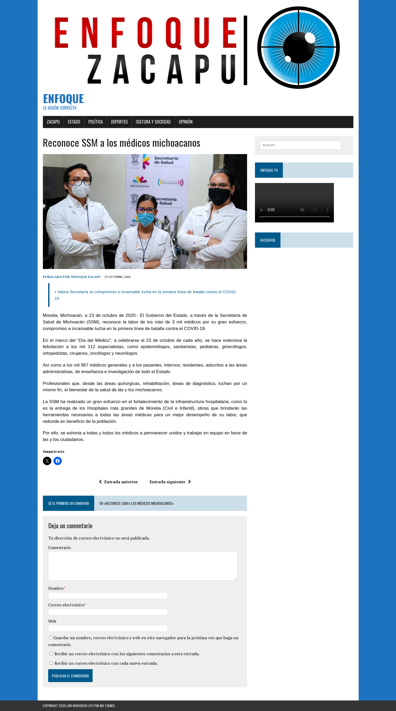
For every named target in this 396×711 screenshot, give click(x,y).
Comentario (59, 547)
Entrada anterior (118, 482)
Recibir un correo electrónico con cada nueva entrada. (106, 663)
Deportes (119, 122)
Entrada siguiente (170, 482)
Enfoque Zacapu (86, 277)
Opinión (186, 122)
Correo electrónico (66, 605)
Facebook (267, 240)
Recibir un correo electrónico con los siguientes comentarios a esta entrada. (126, 654)
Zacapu (53, 122)
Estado (74, 122)
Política (95, 122)
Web (52, 621)
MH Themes (107, 705)
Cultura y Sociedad (153, 122)
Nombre (56, 588)
